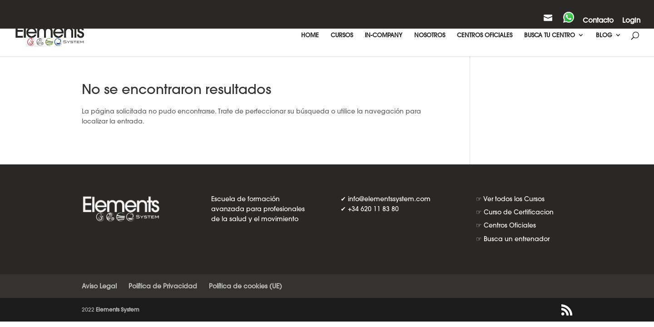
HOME (310, 35)
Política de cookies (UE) (245, 286)
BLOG (604, 35)
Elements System (117, 309)
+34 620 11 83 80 (373, 209)
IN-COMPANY (383, 35)
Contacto (598, 21)
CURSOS (342, 35)
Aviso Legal (99, 286)
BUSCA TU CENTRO (549, 35)
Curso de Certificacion (519, 212)
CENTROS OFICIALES (484, 35)
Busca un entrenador (517, 239)
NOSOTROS (429, 35)
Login (631, 21)
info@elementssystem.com (389, 199)
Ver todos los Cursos (514, 199)
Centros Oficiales (510, 225)
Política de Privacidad (163, 286)
